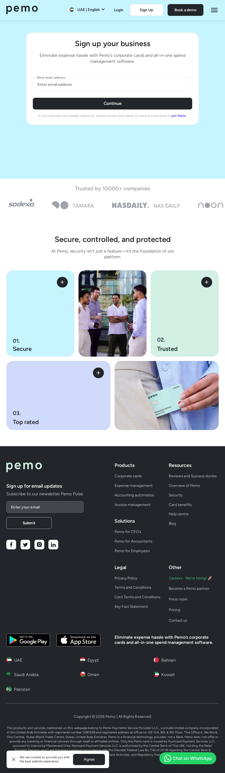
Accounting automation (134, 495)
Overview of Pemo (184, 485)
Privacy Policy (126, 578)
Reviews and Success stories (193, 476)
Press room (178, 599)
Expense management (134, 485)
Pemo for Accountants (133, 541)
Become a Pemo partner (189, 588)
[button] (14, 759)
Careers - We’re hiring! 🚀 (190, 578)
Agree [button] (89, 759)
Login (118, 10)
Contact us (178, 620)
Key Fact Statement (131, 606)
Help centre (179, 514)
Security (176, 495)
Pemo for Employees (132, 551)
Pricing (174, 610)
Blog (172, 523)
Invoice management (132, 504)
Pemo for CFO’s (128, 531)
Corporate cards (128, 476)
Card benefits (180, 504)
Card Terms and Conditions (137, 597)
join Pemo (178, 116)
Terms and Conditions (133, 587)
